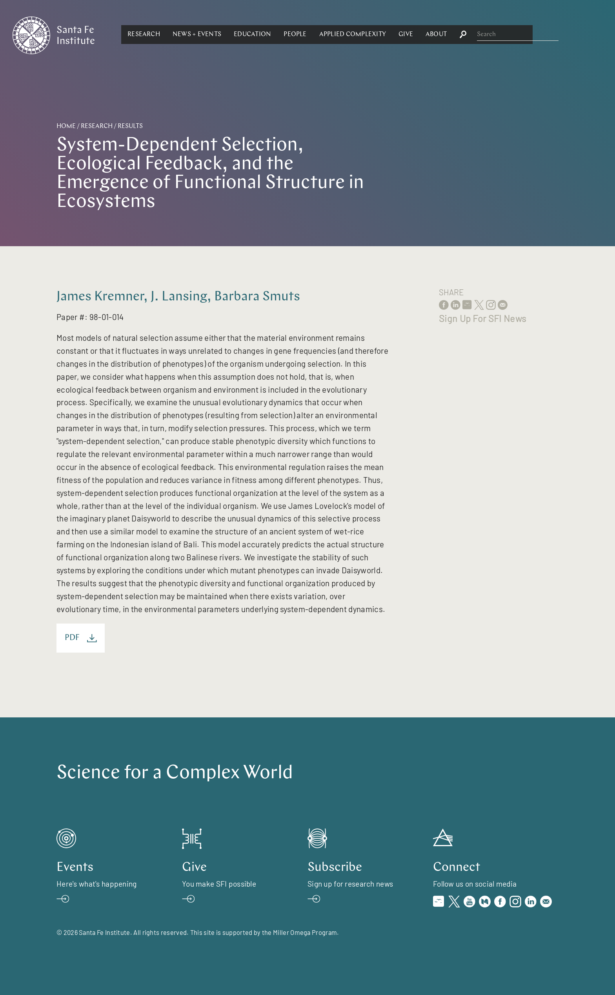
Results (130, 126)
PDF (81, 638)
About (521, 34)
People (380, 34)
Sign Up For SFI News (482, 318)
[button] (229, 34)
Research (229, 34)
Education (338, 34)
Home (66, 126)
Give (491, 34)
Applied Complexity (437, 34)
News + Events (282, 34)
